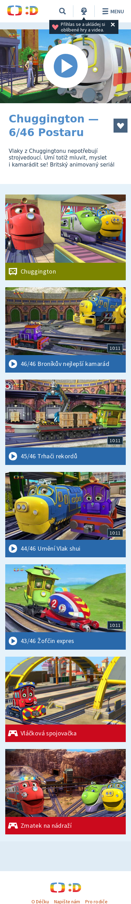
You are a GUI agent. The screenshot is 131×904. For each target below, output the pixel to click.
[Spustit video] (65, 66)
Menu (112, 11)
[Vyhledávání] (62, 11)
